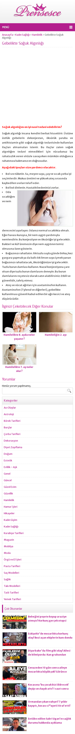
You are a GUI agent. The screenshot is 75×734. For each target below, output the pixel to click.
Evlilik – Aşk (10, 467)
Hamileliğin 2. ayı (56, 334)
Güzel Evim (10, 486)
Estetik (8, 460)
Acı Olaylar (10, 407)
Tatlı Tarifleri (11, 592)
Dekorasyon (11, 440)
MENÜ (5, 27)
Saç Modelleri (11, 572)
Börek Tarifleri (12, 420)
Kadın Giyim (10, 519)
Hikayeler (9, 513)
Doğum (8, 453)
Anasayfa (7, 34)
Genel (7, 473)
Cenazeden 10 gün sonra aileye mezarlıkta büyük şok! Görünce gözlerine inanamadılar (47, 671)
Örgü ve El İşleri (12, 559)
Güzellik (8, 493)
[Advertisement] (37, 87)
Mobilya (8, 546)
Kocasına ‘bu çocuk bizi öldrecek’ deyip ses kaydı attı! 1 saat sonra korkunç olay (48, 688)
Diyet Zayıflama (13, 447)
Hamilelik (37, 34)
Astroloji (9, 414)
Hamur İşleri (10, 506)
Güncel (8, 480)
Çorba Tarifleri (12, 434)
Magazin (9, 539)
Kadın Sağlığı (22, 34)
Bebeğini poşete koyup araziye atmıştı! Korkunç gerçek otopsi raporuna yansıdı (47, 620)
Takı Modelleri (12, 585)
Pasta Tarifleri (12, 566)
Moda (7, 552)
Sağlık (7, 579)
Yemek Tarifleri (12, 599)
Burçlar (8, 427)
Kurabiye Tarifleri (14, 533)
